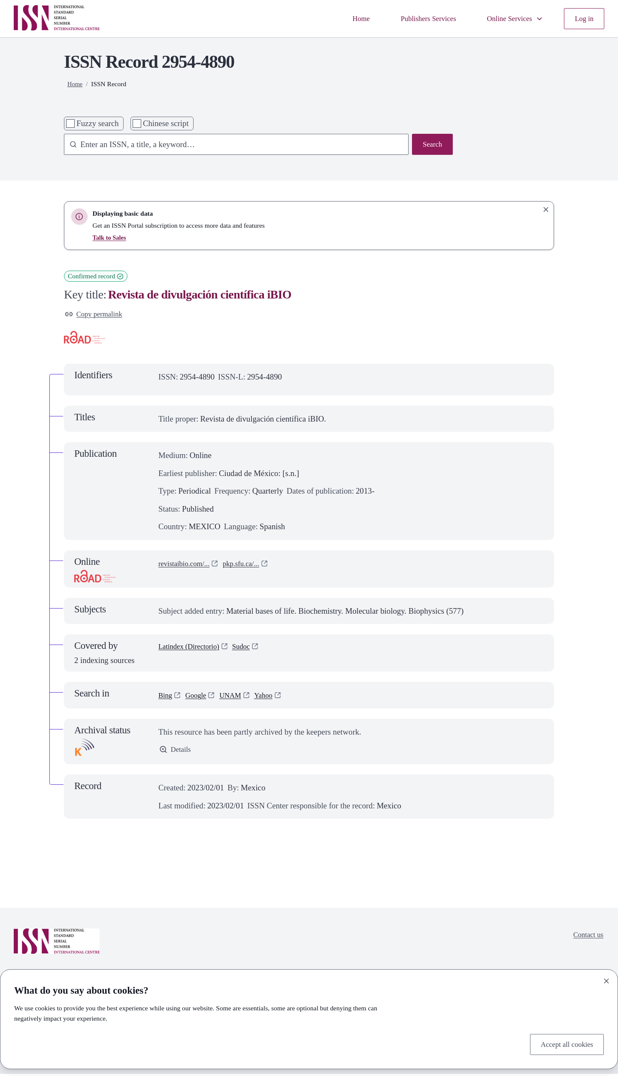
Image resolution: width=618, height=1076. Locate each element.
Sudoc (250, 649)
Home (344, 18)
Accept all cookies (563, 1043)
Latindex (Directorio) (192, 649)
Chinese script (166, 123)
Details (176, 752)
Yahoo (272, 697)
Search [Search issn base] (431, 145)
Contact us (586, 937)
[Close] (606, 979)
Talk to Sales (111, 237)
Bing (166, 697)
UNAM (236, 697)
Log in (583, 18)
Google (199, 697)
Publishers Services (416, 18)
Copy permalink (96, 314)
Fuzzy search (97, 123)
